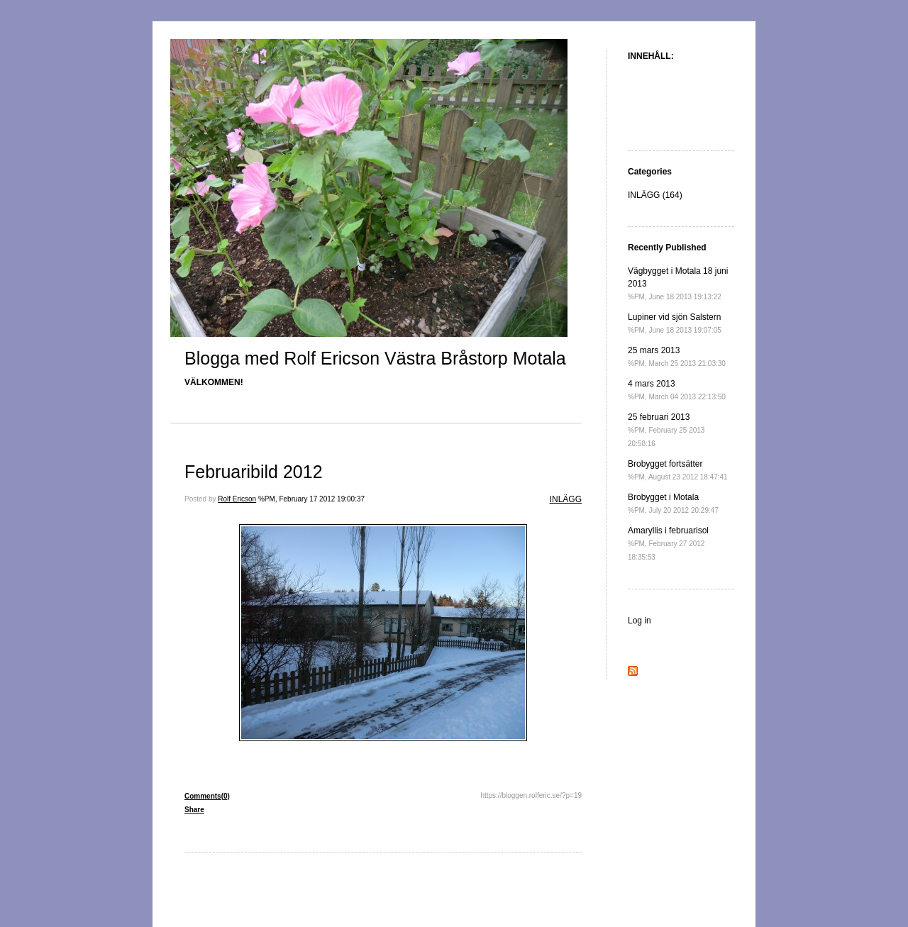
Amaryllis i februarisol (668, 543)
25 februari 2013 (666, 430)
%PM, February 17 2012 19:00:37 (311, 499)
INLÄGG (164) (655, 195)
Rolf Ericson (237, 499)
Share (194, 810)
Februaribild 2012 (253, 472)
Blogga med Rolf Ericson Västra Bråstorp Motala (375, 358)
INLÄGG (566, 499)
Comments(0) (207, 796)
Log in (639, 621)
